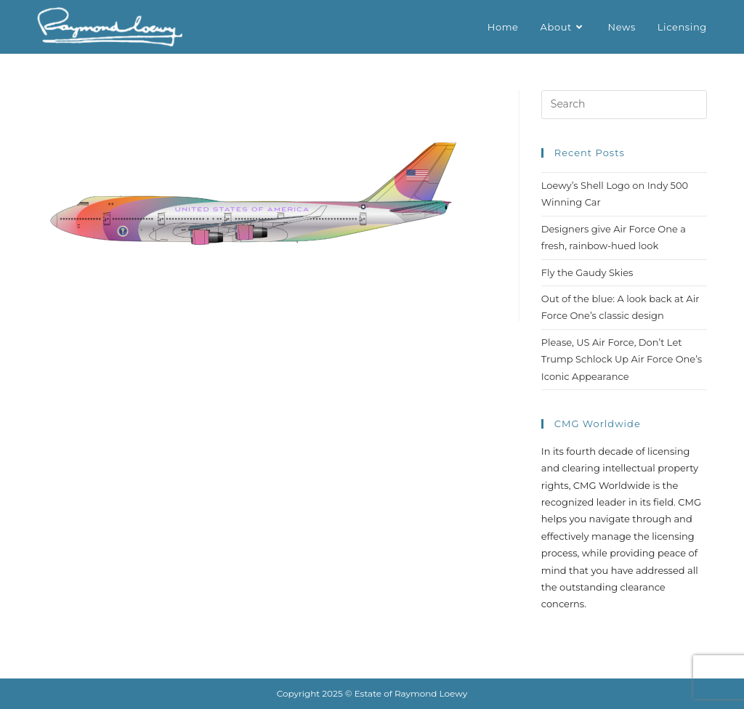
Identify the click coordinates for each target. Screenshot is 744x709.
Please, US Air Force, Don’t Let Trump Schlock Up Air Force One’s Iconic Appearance (621, 359)
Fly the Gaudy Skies (587, 272)
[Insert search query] (624, 104)
